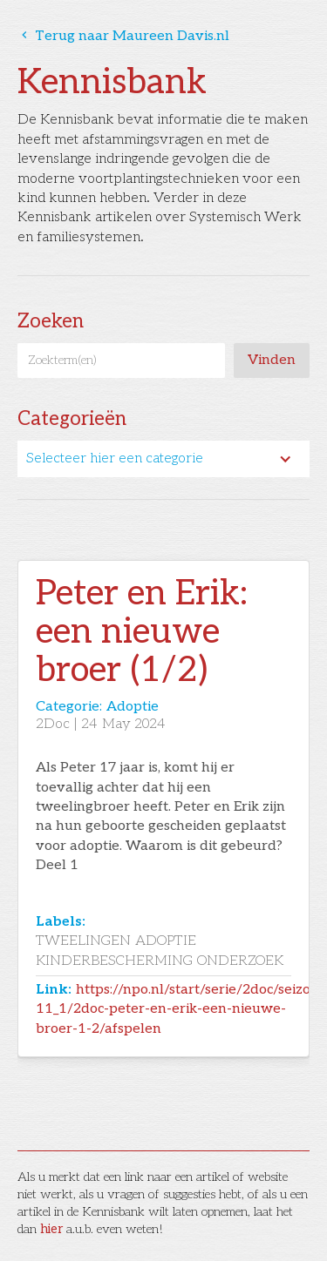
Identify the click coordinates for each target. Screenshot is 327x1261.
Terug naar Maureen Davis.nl (123, 36)
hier (51, 1229)
